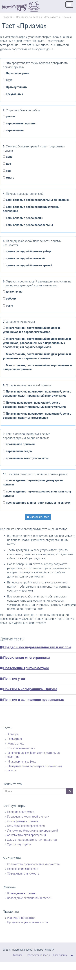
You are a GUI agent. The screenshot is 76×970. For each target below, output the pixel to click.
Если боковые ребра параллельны (28, 225)
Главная (7, 17)
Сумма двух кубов (19, 844)
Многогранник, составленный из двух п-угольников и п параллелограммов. (32, 330)
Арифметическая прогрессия (26, 835)
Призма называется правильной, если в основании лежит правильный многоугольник (34, 404)
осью (8, 305)
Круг (7, 80)
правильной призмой (19, 444)
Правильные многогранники (26, 658)
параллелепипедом (17, 451)
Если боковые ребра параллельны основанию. (36, 200)
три (7, 170)
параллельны (13, 130)
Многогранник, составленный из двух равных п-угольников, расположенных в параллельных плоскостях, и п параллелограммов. (37, 343)
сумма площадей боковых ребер (27, 251)
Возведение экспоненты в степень (30, 898)
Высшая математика (21, 748)
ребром (9, 298)
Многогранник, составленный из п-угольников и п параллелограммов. (37, 367)
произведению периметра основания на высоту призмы (37, 493)
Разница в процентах (21, 917)
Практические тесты (28, 17)
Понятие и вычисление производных (33, 700)
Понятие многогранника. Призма (30, 689)
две (7, 163)
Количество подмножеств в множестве (33, 864)
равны (9, 116)
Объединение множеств (23, 873)
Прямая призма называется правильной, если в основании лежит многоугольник (37, 415)
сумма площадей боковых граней (27, 265)
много (8, 177)
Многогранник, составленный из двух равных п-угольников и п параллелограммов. (37, 356)
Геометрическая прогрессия (26, 826)
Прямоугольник (15, 87)
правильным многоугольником (25, 458)
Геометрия (14, 739)
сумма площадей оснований (24, 258)
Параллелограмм (16, 73)
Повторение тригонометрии (26, 668)
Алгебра (13, 734)
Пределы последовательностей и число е (37, 647)
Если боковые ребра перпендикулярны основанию (31, 209)
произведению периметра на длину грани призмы (33, 482)
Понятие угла (14, 679)
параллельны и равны (19, 123)
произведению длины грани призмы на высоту (37, 502)
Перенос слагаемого (20, 812)
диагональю (13, 291)
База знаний (60, 955)
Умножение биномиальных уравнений (32, 830)
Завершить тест (38, 516)
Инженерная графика (21, 761)
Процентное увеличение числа (27, 922)
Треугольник (13, 94)
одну (7, 156)
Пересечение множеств (23, 869)
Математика (51, 17)
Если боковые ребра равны (23, 218)
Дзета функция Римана (22, 821)
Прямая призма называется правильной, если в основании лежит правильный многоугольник (37, 393)
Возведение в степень (21, 893)
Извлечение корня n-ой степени (28, 816)
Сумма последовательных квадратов (32, 839)
